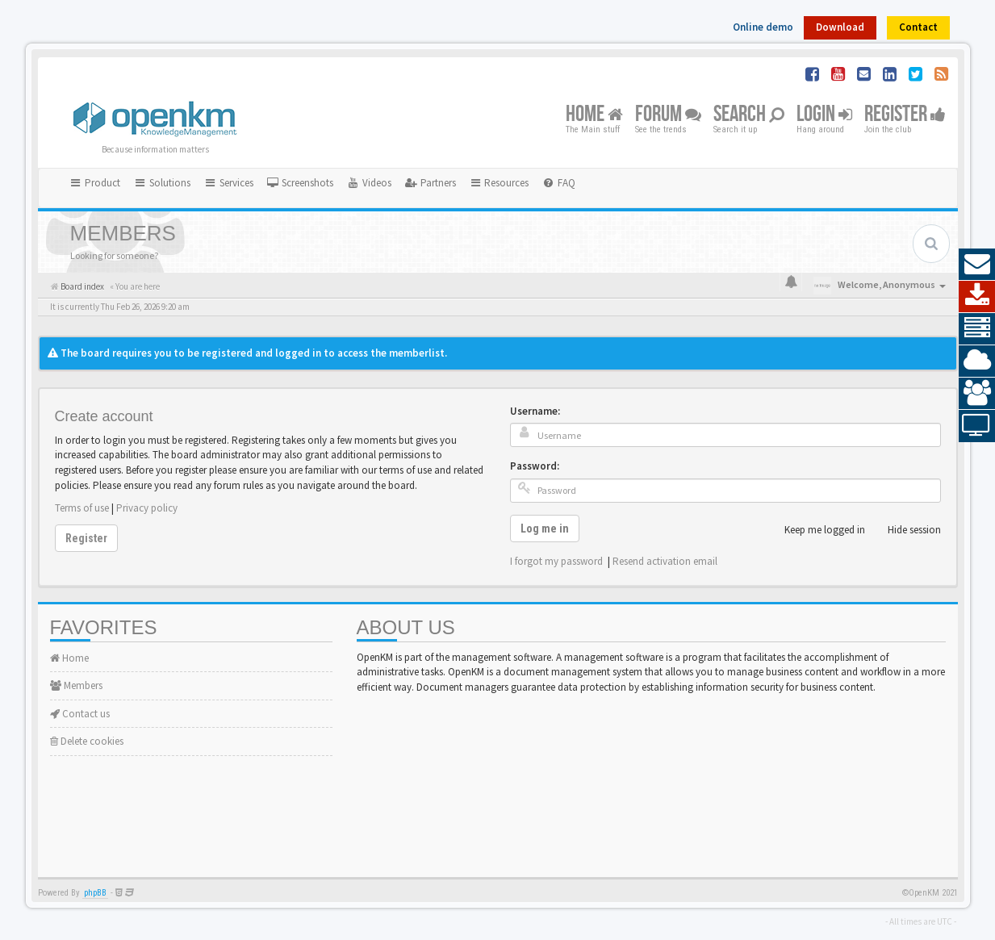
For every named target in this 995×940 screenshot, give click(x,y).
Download (840, 27)
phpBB (95, 893)
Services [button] (228, 183)
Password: (534, 466)
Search (748, 115)
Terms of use (82, 508)
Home (594, 115)
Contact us (80, 714)
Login (824, 115)
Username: (535, 411)
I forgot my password (556, 561)
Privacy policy (147, 508)
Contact (918, 27)
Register (905, 115)
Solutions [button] (161, 183)
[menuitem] (300, 183)
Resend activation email (664, 561)
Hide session (905, 530)
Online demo (763, 27)
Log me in (544, 528)
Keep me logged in (816, 530)
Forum (668, 115)
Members (76, 685)
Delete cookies (86, 741)
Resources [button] (499, 183)
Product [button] (95, 183)
